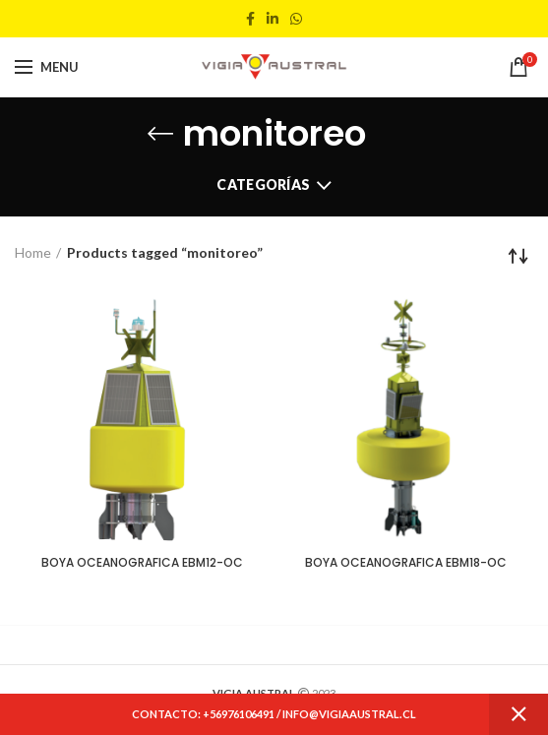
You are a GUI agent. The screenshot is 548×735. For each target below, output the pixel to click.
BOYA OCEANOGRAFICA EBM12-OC (142, 563)
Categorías (263, 184)
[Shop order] (518, 256)
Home (33, 252)
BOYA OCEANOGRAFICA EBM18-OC (406, 563)
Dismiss (518, 714)
